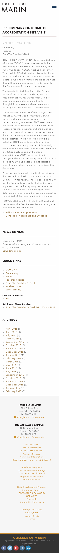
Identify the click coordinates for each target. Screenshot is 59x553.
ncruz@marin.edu (12, 251)
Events (9, 277)
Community (12, 273)
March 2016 (12, 362)
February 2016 (14, 358)
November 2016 (15, 381)
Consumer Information (31, 457)
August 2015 (13, 339)
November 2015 (15, 349)
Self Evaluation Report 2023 (21, 213)
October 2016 (13, 378)
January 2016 (13, 355)
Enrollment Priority (31, 490)
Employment (31, 513)
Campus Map (38, 417)
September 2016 (15, 375)
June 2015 (11, 332)
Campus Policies (31, 454)
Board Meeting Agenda (32, 451)
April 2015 (11, 329)
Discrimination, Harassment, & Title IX (31, 460)
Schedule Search (31, 480)
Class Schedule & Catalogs (31, 471)
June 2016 (11, 368)
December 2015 (14, 352)
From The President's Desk (20, 283)
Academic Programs (31, 467)
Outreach (32, 499)
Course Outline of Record (32, 474)
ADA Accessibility (32, 448)
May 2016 (11, 365)
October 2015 (13, 345)
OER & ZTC (31, 496)
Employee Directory (32, 510)
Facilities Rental (32, 516)
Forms (32, 519)
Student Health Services (32, 502)
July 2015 (11, 335)
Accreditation (32, 445)
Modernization (14, 286)
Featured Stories (15, 280)
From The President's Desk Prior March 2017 (30, 307)
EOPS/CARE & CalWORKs (32, 493)
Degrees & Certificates (31, 477)
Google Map (22, 417)
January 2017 (13, 388)
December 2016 (14, 385)
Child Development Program (31, 487)
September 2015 (15, 342)
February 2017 (14, 391)
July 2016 (11, 372)
